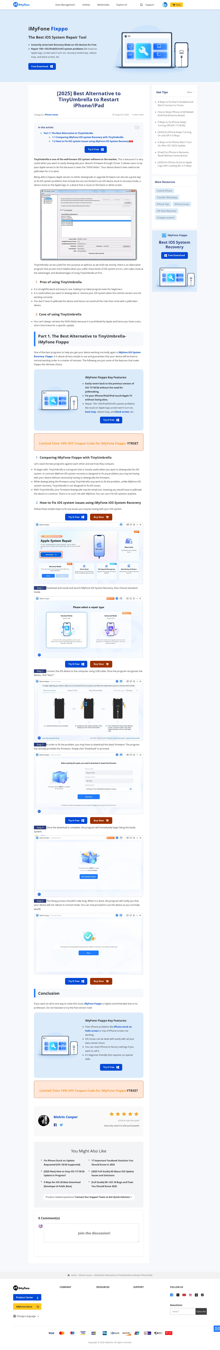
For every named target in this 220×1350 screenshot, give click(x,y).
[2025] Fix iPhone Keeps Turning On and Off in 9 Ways (174, 134)
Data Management (65, 4)
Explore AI (121, 4)
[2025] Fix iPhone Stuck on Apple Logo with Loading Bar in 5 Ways (175, 164)
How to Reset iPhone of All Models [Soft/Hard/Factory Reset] (176, 113)
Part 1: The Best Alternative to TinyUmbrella (68, 133)
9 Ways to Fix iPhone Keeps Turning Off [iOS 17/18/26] (172, 124)
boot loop (90, 411)
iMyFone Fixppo (93, 1003)
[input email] (183, 1311)
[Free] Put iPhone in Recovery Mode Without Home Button (173, 154)
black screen (122, 411)
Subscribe (201, 1311)
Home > (75, 1275)
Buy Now (101, 517)
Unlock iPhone (164, 190)
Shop (176, 4)
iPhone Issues (51, 114)
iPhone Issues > (86, 1275)
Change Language (26, 1316)
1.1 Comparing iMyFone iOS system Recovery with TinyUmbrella (87, 137)
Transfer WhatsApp (167, 197)
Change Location (166, 217)
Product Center (27, 1297)
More (190, 92)
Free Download (42, 66)
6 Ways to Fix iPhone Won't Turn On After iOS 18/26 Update (175, 144)
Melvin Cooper (66, 1117)
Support (149, 4)
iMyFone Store (27, 1306)
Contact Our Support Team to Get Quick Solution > (103, 1197)
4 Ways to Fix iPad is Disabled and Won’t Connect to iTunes (175, 103)
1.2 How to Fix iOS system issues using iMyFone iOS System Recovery (90, 141)
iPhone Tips (163, 204)
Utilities (86, 4)
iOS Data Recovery (166, 210)
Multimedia (103, 4)
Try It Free (96, 149)
